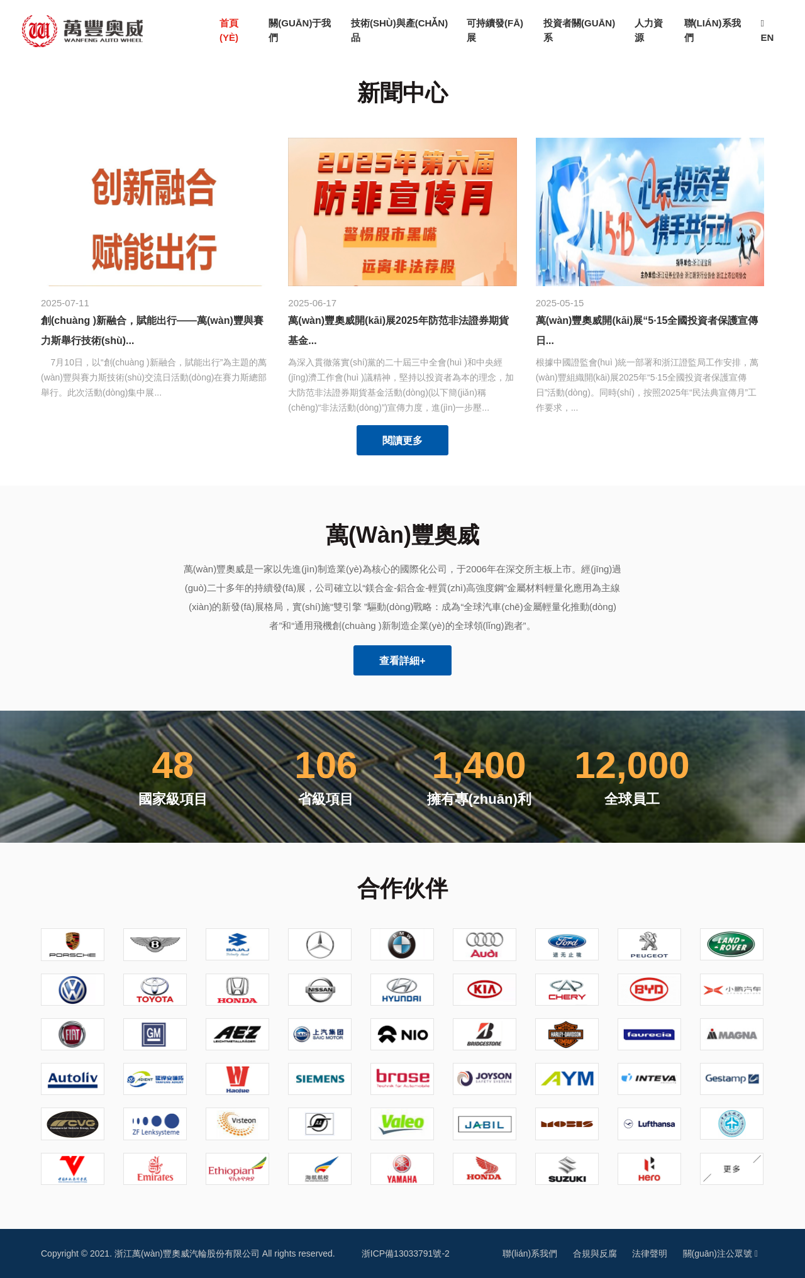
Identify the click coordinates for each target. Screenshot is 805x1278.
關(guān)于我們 (300, 30)
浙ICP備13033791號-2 (406, 1253)
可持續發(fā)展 (495, 30)
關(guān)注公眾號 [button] (720, 1253)
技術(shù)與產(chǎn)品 (399, 30)
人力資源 (649, 30)
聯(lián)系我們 (712, 30)
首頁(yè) (237, 30)
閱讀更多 (402, 440)
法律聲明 (649, 1253)
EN (767, 31)
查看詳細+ (402, 660)
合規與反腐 (595, 1253)
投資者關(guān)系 (579, 30)
